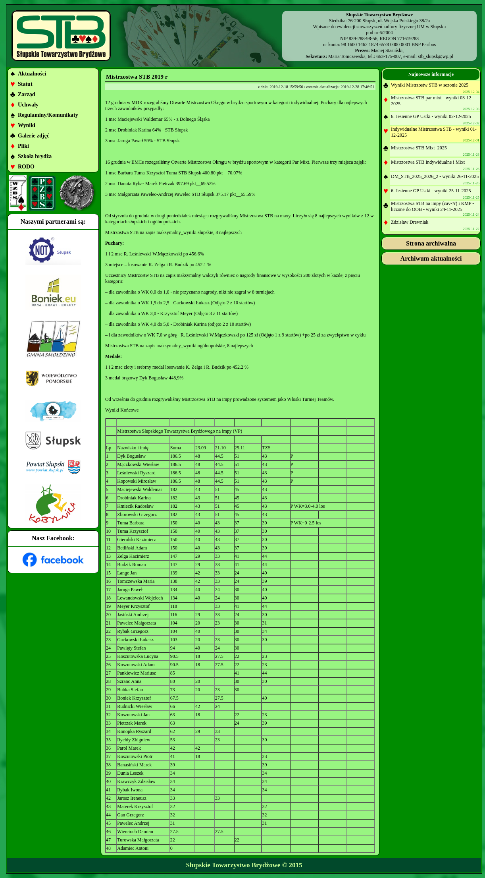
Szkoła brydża (35, 156)
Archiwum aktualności (431, 258)
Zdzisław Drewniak (409, 222)
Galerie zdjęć (33, 136)
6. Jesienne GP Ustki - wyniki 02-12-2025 (431, 116)
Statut (25, 84)
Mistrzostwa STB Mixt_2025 (419, 148)
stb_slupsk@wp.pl (435, 56)
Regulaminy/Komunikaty (48, 115)
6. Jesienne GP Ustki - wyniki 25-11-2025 (431, 190)
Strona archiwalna (431, 243)
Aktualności (32, 74)
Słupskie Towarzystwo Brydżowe (233, 865)
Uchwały (28, 105)
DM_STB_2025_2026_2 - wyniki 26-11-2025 (435, 176)
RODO (26, 167)
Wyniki (26, 125)
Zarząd (26, 94)
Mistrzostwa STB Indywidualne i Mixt (428, 162)
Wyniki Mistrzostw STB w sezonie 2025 (429, 85)
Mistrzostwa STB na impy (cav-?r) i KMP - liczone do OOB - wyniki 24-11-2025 (432, 206)
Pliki (23, 146)
